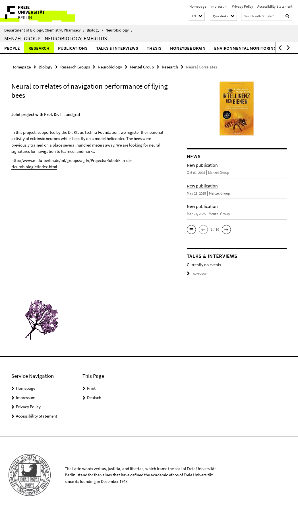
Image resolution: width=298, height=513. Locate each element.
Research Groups (75, 67)
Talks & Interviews (117, 48)
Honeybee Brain (188, 48)
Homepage (197, 6)
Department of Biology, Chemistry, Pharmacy (44, 30)
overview (196, 273)
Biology (95, 30)
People (12, 48)
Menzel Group (142, 67)
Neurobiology (119, 30)
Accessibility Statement (274, 6)
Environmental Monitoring (245, 48)
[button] (197, 16)
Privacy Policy (242, 6)
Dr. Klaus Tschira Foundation (93, 132)
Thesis (154, 48)
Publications (73, 48)
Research (38, 48)
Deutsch (94, 397)
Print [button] (91, 388)
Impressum (218, 6)
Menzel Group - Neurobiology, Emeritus (55, 38)
